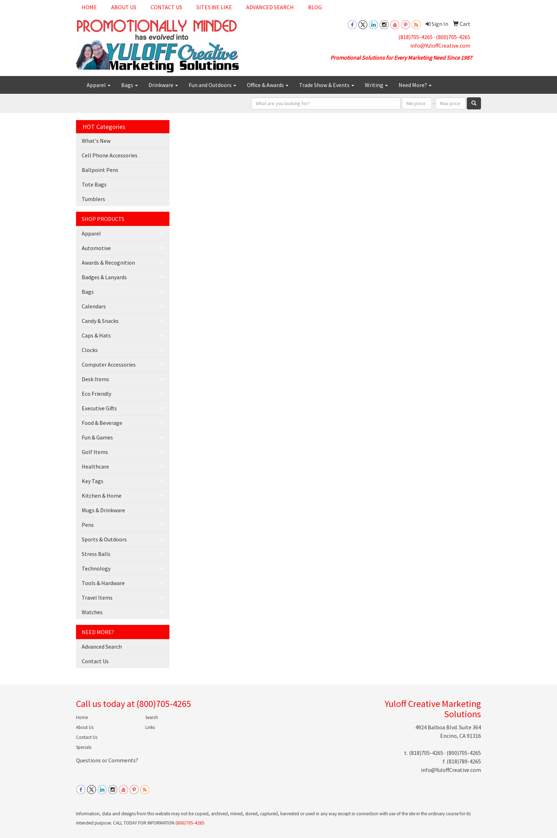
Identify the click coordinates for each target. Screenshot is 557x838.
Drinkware (163, 84)
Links (150, 727)
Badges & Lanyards (104, 277)
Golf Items (95, 451)
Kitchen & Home (101, 495)
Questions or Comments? (107, 760)
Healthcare (95, 466)
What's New (96, 140)
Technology (96, 568)
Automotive (96, 248)
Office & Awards (267, 84)
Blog (315, 7)
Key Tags (92, 481)
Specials (83, 747)
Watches (92, 612)
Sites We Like (214, 7)
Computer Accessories (109, 364)
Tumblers (93, 198)
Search (151, 717)
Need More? (415, 84)
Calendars (94, 306)
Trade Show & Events (326, 84)
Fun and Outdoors (212, 84)
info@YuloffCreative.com (440, 45)
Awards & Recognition (108, 262)
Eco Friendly (96, 393)
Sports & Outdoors (104, 539)
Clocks (90, 349)
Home (89, 7)
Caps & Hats (96, 335)
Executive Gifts (99, 408)
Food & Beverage (102, 422)
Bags (129, 84)
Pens (88, 524)
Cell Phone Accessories (109, 155)
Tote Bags (94, 184)
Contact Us (166, 7)
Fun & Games (97, 437)
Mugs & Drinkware (103, 510)
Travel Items (97, 597)
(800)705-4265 (453, 36)
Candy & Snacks (100, 320)
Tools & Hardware (103, 582)
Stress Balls (96, 553)
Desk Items (95, 379)
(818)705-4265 (415, 36)
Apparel (98, 84)
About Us (123, 7)
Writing (376, 84)
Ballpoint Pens (100, 169)
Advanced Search (270, 7)
